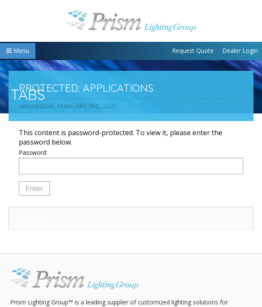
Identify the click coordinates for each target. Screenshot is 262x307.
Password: (131, 161)
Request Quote (193, 50)
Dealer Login (240, 50)
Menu (17, 50)
